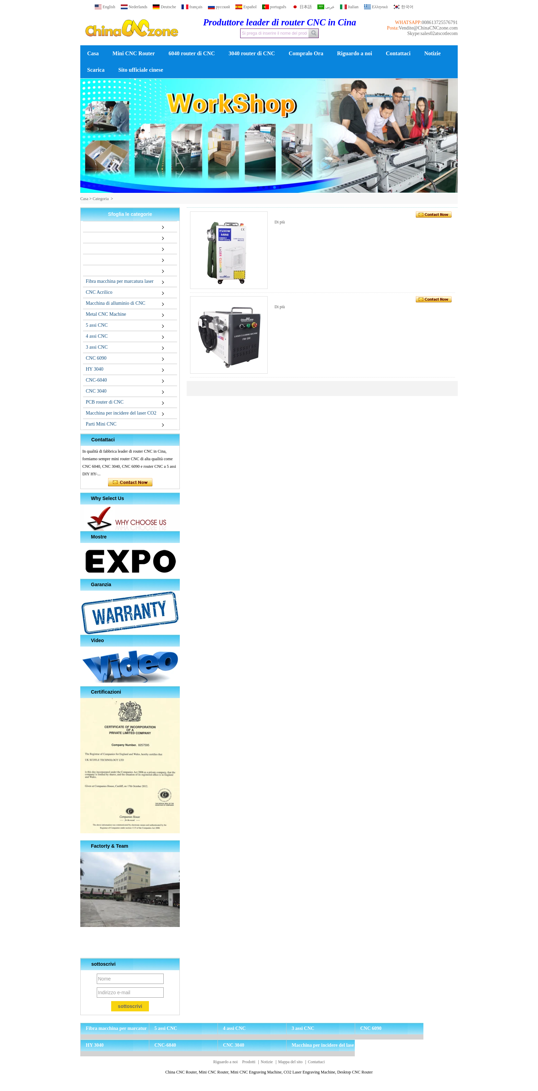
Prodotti (249, 1061)
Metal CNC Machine (106, 314)
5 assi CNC (97, 325)
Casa (93, 53)
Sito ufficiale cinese (140, 70)
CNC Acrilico (99, 292)
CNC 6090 (96, 358)
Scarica (96, 70)
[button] (258, 187)
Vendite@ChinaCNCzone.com (428, 28)
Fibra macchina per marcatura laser (119, 281)
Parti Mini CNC (101, 424)
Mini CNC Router (134, 53)
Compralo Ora (306, 53)
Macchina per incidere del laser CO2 (121, 413)
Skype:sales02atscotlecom (432, 33)
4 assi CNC (97, 336)
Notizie (432, 53)
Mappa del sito (290, 1061)
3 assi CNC (97, 347)
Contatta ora (130, 482)
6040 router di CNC (191, 53)
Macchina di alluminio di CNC (115, 303)
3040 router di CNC (252, 53)
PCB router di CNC (105, 402)
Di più (279, 222)
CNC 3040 (96, 391)
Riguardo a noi (354, 53)
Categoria (101, 198)
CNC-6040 (96, 380)
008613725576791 (440, 22)
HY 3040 (94, 369)
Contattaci (398, 53)
